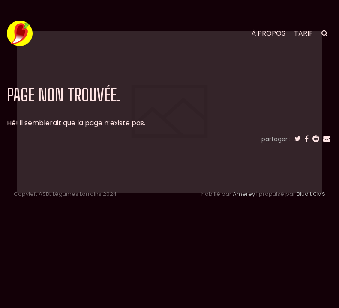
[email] (326, 139)
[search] (324, 33)
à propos (268, 33)
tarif (303, 33)
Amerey (244, 194)
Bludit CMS (311, 194)
